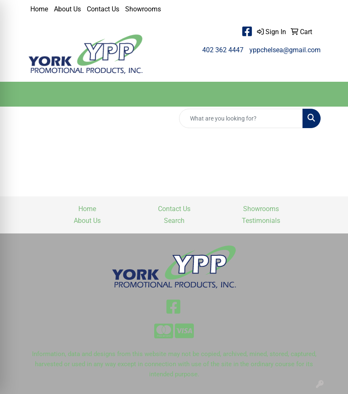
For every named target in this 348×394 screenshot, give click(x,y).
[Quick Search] (241, 118)
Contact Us (103, 9)
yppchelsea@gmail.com (285, 50)
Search (174, 221)
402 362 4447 (223, 50)
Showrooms (143, 9)
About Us (67, 9)
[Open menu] (331, 94)
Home (39, 9)
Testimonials (261, 221)
